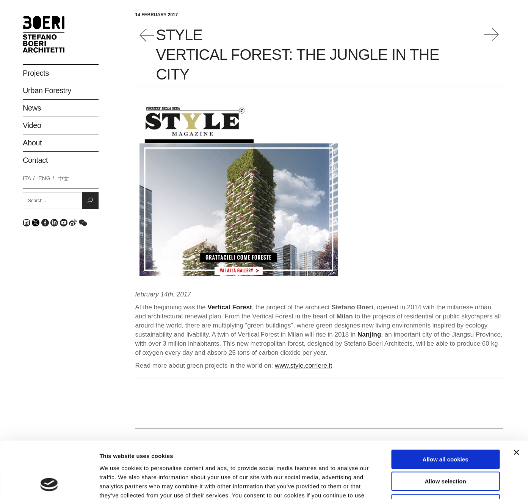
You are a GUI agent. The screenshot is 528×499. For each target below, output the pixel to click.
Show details (397, 484)
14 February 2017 (156, 14)
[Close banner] (516, 399)
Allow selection (445, 429)
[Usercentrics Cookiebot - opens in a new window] (49, 484)
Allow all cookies (445, 406)
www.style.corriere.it (303, 365)
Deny (446, 451)
